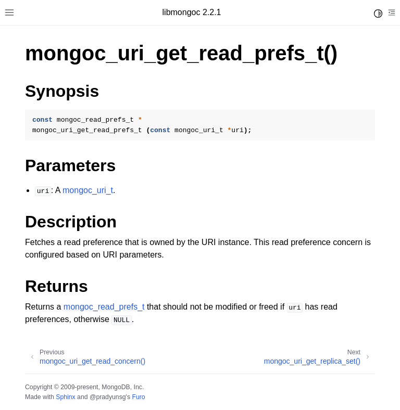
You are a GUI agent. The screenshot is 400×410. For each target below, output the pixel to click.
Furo (138, 397)
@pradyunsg (108, 397)
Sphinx (65, 397)
